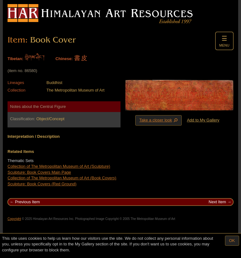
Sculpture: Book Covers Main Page (39, 172)
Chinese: (64, 58)
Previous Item (27, 201)
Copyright (14, 219)
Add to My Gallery (203, 120)
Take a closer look (159, 120)
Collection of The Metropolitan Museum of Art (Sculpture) (59, 166)
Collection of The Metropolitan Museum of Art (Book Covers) (62, 178)
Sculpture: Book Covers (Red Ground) (42, 184)
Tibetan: (15, 58)
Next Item (217, 201)
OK (232, 240)
